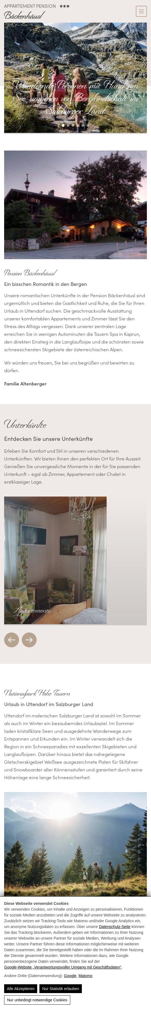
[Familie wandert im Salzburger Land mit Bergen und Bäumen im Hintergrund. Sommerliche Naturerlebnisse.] (75, 847)
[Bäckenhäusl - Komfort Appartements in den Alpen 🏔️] (24, 15)
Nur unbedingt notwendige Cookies (37, 1000)
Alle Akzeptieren (20, 988)
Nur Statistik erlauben (60, 988)
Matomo (86, 976)
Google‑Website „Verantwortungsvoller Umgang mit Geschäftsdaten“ (62, 967)
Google (70, 976)
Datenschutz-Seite (114, 926)
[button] (63, 125)
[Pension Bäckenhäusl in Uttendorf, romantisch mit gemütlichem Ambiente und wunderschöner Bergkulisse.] (75, 206)
